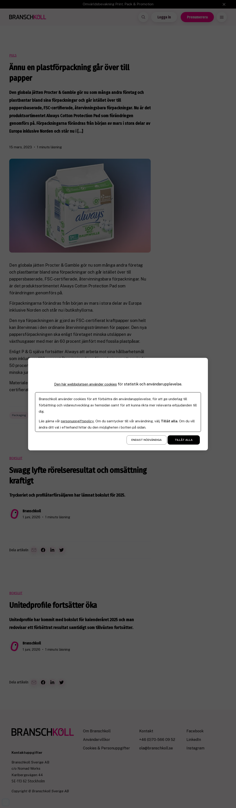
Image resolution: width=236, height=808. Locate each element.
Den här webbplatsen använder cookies (85, 384)
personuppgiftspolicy (78, 421)
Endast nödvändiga (146, 439)
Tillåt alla (184, 439)
